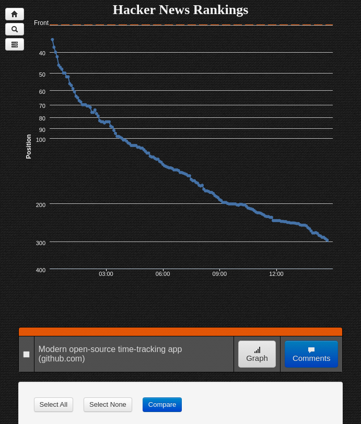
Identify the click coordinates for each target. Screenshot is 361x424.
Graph (257, 354)
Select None (107, 404)
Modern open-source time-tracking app (110, 349)
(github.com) (62, 358)
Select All (53, 404)
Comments (312, 354)
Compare (162, 404)
